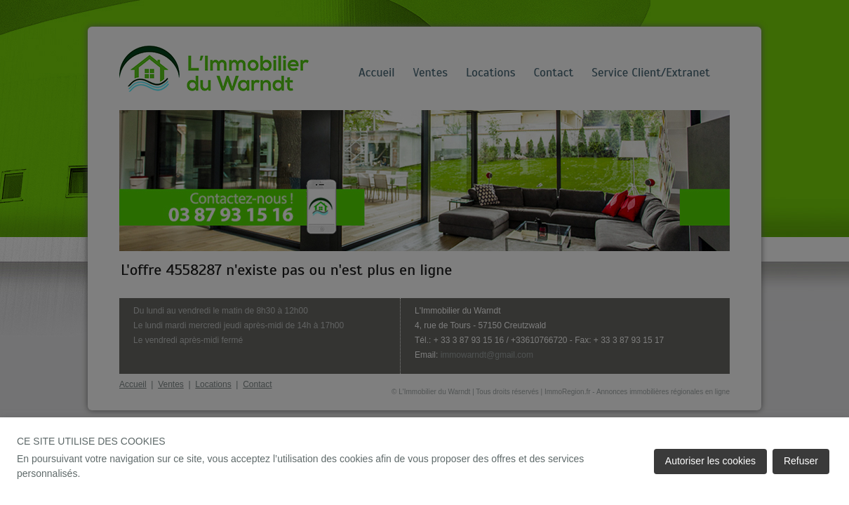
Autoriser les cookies (710, 460)
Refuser (801, 460)
